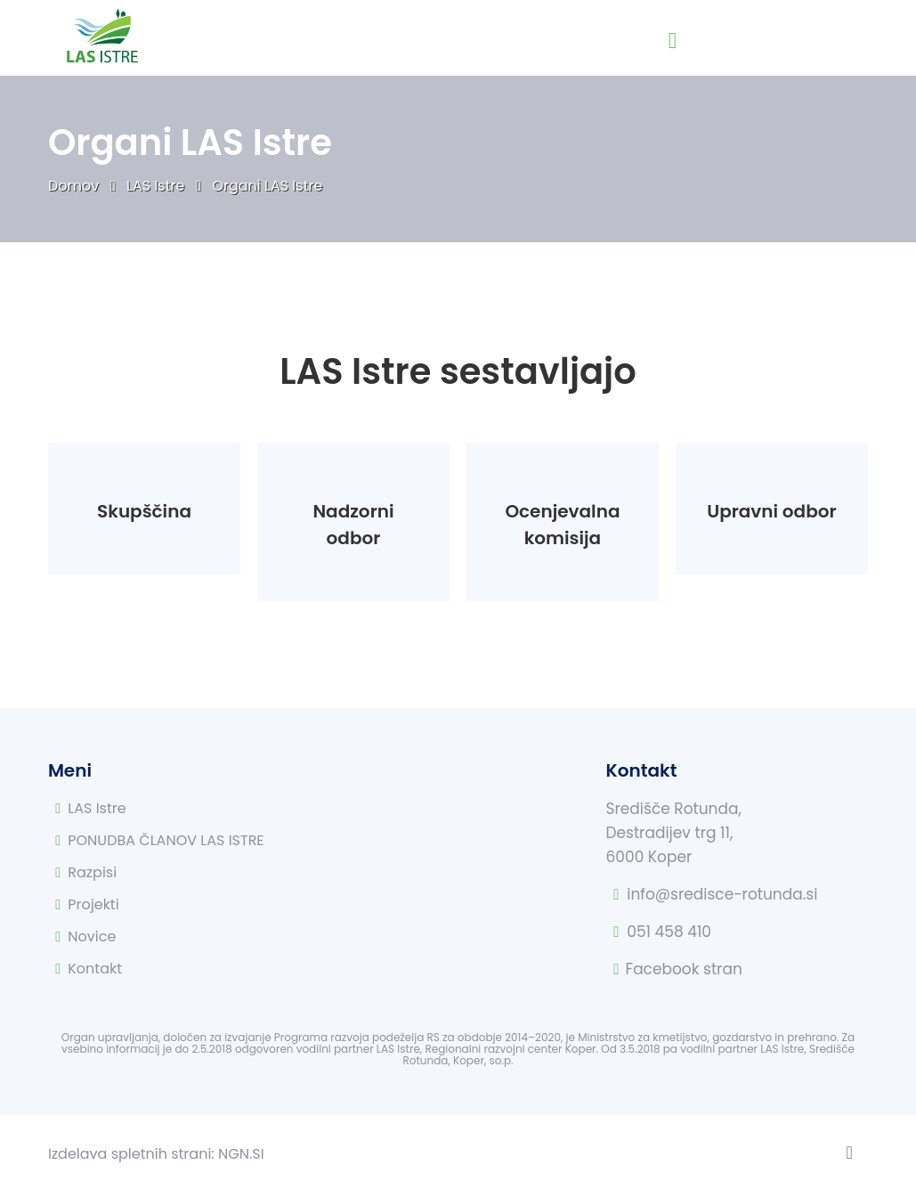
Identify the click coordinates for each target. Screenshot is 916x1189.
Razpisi (92, 872)
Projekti (93, 904)
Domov (75, 185)
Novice (92, 936)
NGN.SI (241, 1154)
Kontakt (95, 968)
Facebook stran (684, 969)
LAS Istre (157, 185)
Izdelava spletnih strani (129, 1154)
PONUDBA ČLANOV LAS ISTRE (165, 840)
